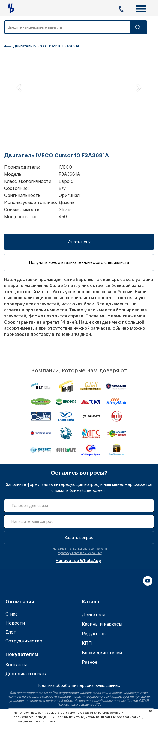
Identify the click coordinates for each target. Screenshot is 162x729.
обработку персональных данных (80, 553)
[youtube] (147, 584)
